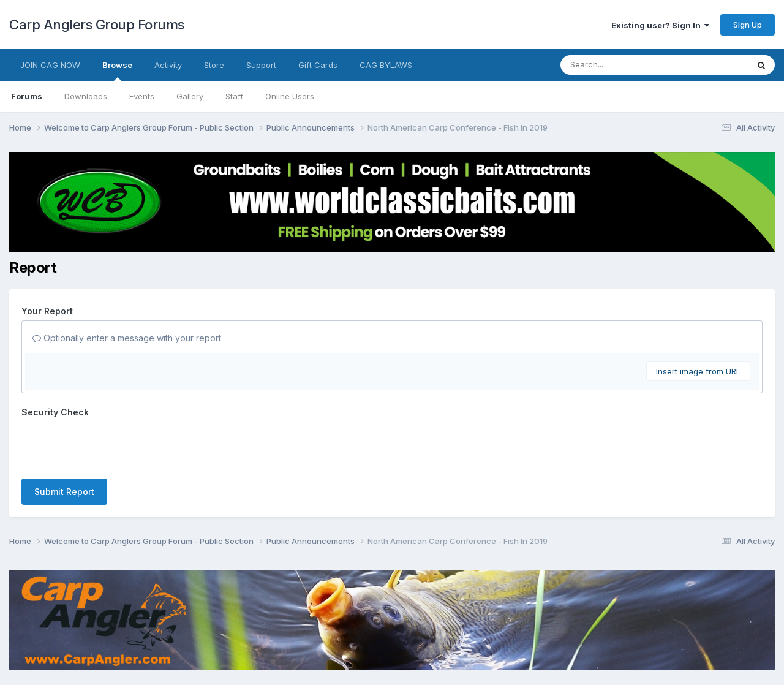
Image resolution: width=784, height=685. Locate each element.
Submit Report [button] (64, 491)
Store (214, 65)
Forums (26, 96)
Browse (117, 70)
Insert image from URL (698, 371)
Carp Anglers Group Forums (96, 24)
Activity (168, 65)
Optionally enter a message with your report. (127, 338)
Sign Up (747, 24)
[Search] (620, 65)
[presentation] (114, 445)
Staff (234, 96)
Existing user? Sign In (660, 25)
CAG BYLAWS (386, 65)
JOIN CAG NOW (50, 65)
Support (261, 65)
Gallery (189, 96)
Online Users (289, 96)
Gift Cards (317, 65)
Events (141, 96)
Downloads (85, 96)
